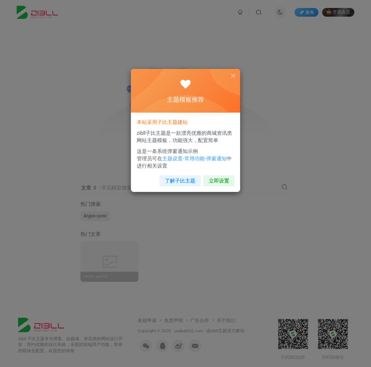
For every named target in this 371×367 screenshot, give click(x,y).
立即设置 (216, 177)
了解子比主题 (180, 177)
